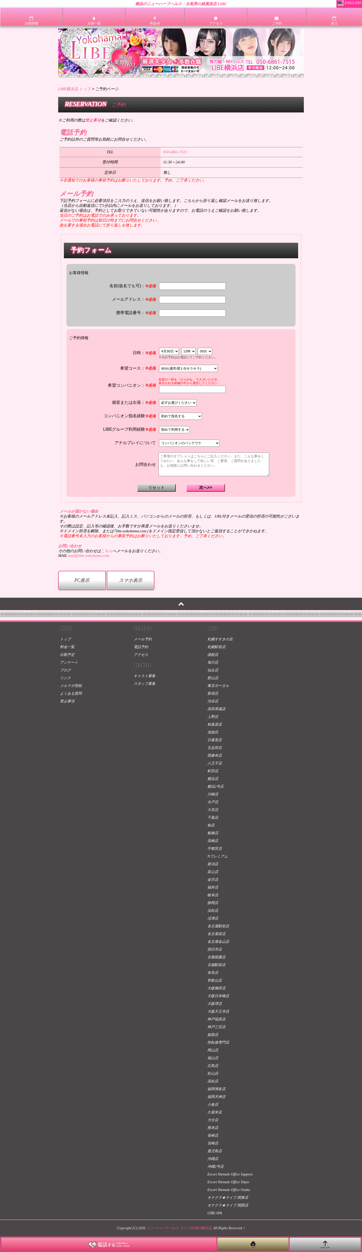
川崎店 (212, 794)
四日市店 (214, 949)
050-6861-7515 (175, 152)
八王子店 (214, 763)
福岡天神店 (216, 1097)
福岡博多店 (216, 1089)
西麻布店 (214, 755)
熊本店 (212, 1128)
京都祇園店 (216, 957)
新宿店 (212, 693)
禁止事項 (67, 701)
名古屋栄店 (216, 934)
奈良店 (212, 973)
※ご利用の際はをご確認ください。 (97, 120)
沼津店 (212, 918)
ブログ (65, 670)
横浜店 (212, 779)
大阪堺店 (214, 1004)
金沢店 (212, 880)
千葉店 (212, 818)
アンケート (69, 662)
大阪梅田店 (216, 988)
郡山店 (212, 678)
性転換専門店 (218, 1042)
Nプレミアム (217, 856)
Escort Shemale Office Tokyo (228, 1182)
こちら (106, 551)
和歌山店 (214, 980)
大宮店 (212, 810)
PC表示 (81, 580)
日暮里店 (214, 740)
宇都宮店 (214, 849)
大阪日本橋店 (218, 996)
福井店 (212, 887)
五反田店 (214, 748)
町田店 (212, 771)
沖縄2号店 (215, 1166)
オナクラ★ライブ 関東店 (227, 1198)
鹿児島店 (214, 1151)
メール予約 (143, 639)
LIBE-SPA (214, 1213)
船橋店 (212, 833)
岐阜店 (212, 895)
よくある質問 (71, 693)
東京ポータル (218, 686)
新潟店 (212, 864)
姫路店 (212, 1035)
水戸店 (212, 802)
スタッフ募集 (144, 684)
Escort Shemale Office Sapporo (230, 1174)
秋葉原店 (214, 724)
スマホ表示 (130, 580)
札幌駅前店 (216, 647)
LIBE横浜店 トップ (74, 89)
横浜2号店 (215, 786)
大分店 (212, 1120)
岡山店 (212, 1050)
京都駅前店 (216, 965)
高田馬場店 (216, 709)
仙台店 (212, 670)
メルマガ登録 (71, 686)
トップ (65, 639)
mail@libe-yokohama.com (88, 555)
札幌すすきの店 (220, 639)
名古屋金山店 (218, 942)
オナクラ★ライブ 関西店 (227, 1205)
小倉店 (212, 1104)
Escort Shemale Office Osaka (228, 1190)
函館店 (212, 655)
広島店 (212, 1066)
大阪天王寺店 (218, 1011)
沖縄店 (212, 1159)
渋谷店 (212, 701)
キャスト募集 (144, 676)
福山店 (212, 1058)
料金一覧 (67, 647)
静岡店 (212, 903)
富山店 (212, 872)
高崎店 (212, 841)
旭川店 (212, 662)
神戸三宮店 (216, 1027)
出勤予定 (67, 655)
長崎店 (212, 1135)
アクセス (141, 655)
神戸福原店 (216, 1019)
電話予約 (141, 647)
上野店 (212, 717)
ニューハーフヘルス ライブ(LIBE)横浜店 (179, 1228)
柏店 (211, 825)
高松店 (212, 1081)
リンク (65, 678)
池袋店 (212, 732)
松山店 (212, 1073)
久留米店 (214, 1112)
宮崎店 (212, 1143)
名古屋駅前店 (218, 926)
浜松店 (212, 911)
